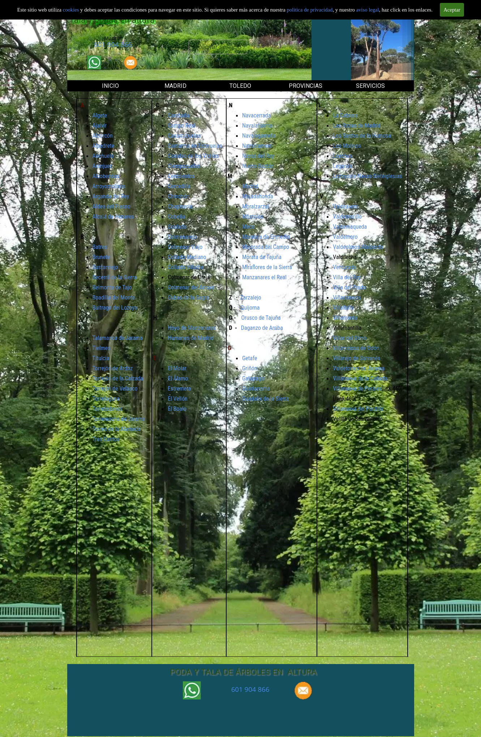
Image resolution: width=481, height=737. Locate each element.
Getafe (249, 358)
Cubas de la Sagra (188, 297)
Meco (248, 226)
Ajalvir (100, 125)
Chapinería (180, 206)
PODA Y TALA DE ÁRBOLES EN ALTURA (243, 672)
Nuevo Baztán (258, 166)
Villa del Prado (349, 287)
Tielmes (102, 348)
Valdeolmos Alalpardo (358, 246)
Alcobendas (106, 176)
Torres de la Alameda (117, 429)
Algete (100, 115)
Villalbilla (343, 307)
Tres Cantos (106, 439)
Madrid (250, 186)
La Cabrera (345, 115)
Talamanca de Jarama (118, 338)
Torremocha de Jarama (119, 418)
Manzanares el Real (264, 277)
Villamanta (345, 317)
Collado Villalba (185, 267)
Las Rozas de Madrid (357, 125)
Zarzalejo (250, 297)
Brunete (101, 257)
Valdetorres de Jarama (359, 368)
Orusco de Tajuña (260, 317)
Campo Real (181, 125)
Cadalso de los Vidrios (193, 155)
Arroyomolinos (109, 186)
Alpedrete (104, 145)
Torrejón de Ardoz (113, 368)
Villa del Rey (347, 277)
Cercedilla (179, 186)
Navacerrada (256, 115)
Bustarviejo (105, 267)
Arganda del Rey (111, 196)
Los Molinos (347, 145)
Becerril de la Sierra (115, 277)
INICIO (110, 85)
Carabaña (178, 115)
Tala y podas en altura (112, 20)
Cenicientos (181, 176)
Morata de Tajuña (262, 257)
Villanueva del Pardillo (358, 408)
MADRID (175, 85)
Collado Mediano (187, 257)
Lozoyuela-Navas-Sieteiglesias (367, 176)
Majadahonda (257, 196)
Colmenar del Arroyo (191, 287)
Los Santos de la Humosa (362, 135)
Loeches (342, 155)
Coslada (177, 226)
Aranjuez (102, 166)
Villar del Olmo (349, 338)
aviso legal (367, 9)
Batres (100, 246)
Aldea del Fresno (111, 206)
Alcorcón (103, 135)
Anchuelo (103, 155)
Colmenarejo (182, 236)
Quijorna (250, 307)
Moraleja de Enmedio (266, 236)
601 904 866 (113, 44)
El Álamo (178, 378)
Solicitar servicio (217, 47)
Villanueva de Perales (357, 388)
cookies (71, 9)
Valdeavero (345, 206)
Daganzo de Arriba (262, 327)
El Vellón (178, 398)
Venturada (344, 267)
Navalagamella (259, 135)
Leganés (342, 166)
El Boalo (177, 408)
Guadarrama (256, 388)
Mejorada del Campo (265, 246)
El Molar (177, 368)
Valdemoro (345, 236)
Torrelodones (108, 408)
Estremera (179, 388)
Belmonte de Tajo (112, 287)
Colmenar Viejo (185, 246)
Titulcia (101, 358)
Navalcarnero (257, 145)
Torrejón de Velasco (115, 388)
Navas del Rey (258, 155)
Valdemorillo (347, 216)
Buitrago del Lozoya (115, 307)
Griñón (249, 368)
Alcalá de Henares (113, 216)
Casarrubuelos (184, 135)
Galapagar (253, 378)
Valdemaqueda (350, 226)
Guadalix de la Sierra (265, 398)
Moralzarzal (255, 206)
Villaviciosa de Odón (356, 348)
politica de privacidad (309, 9)
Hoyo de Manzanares (191, 327)
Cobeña (176, 216)
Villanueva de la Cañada (360, 378)
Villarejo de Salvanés (356, 358)
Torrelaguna (106, 398)
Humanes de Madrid (191, 338)
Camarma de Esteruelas (195, 145)
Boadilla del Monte (114, 297)
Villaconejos (347, 297)
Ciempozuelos (184, 166)
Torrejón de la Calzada (118, 378)
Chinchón (178, 196)
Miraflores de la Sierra (267, 267)
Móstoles (252, 216)
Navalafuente (257, 125)
